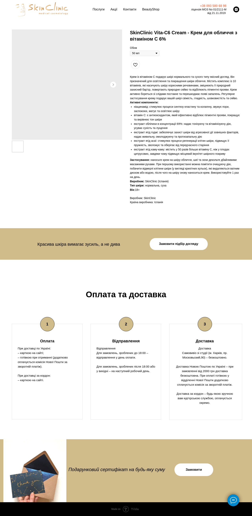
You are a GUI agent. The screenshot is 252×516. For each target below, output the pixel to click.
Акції (113, 9)
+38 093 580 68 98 (213, 5)
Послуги (99, 9)
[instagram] (236, 9)
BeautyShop (150, 9)
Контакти (129, 9)
